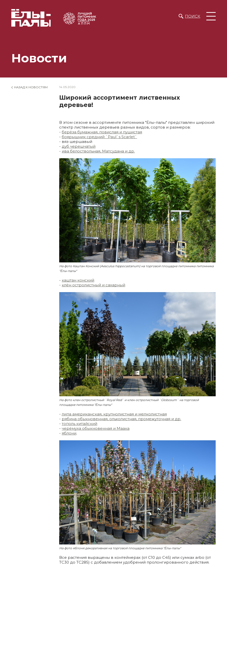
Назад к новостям (31, 87)
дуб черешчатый (78, 146)
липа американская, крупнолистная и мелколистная (114, 414)
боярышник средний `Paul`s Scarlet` (99, 136)
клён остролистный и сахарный (93, 285)
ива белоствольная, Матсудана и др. (98, 151)
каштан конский (78, 280)
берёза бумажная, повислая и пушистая (102, 132)
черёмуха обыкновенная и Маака (95, 428)
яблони (69, 433)
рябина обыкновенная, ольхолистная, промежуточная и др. (121, 418)
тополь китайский (79, 423)
